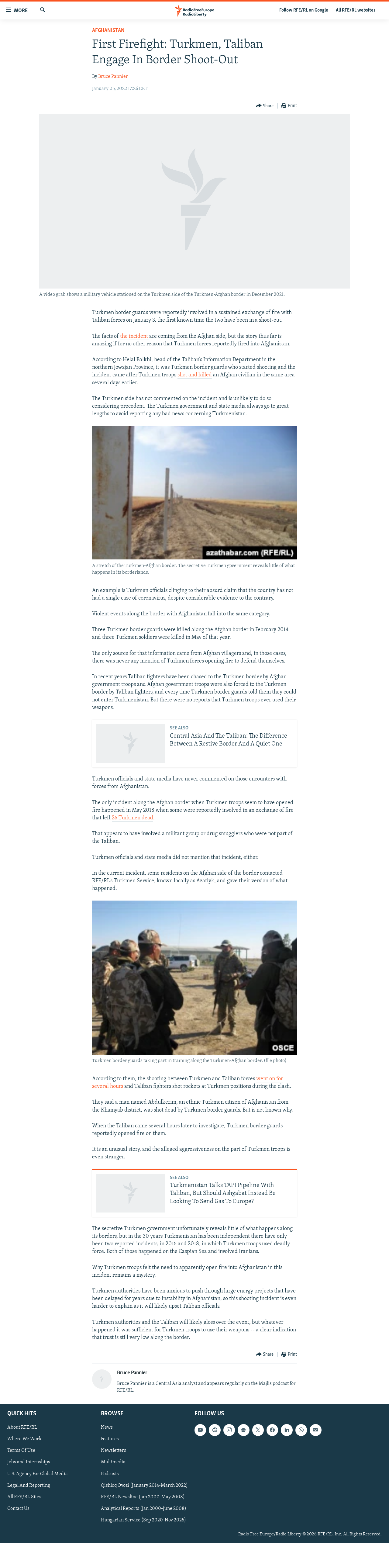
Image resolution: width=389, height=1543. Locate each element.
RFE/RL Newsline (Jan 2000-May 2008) (143, 1496)
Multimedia (113, 1462)
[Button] (265, 106)
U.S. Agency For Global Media (37, 1473)
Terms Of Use (21, 1450)
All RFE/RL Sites (24, 1496)
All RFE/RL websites (356, 10)
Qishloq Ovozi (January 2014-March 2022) (144, 1485)
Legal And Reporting (28, 1485)
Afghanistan (108, 30)
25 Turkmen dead (132, 818)
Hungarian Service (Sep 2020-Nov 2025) (143, 1519)
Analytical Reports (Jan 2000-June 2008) (143, 1508)
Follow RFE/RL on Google (303, 10)
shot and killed (194, 375)
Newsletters (113, 1450)
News (107, 1427)
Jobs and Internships (28, 1462)
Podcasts (110, 1473)
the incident (134, 336)
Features (110, 1439)
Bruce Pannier (113, 76)
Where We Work (24, 1439)
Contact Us (18, 1508)
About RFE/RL (22, 1427)
